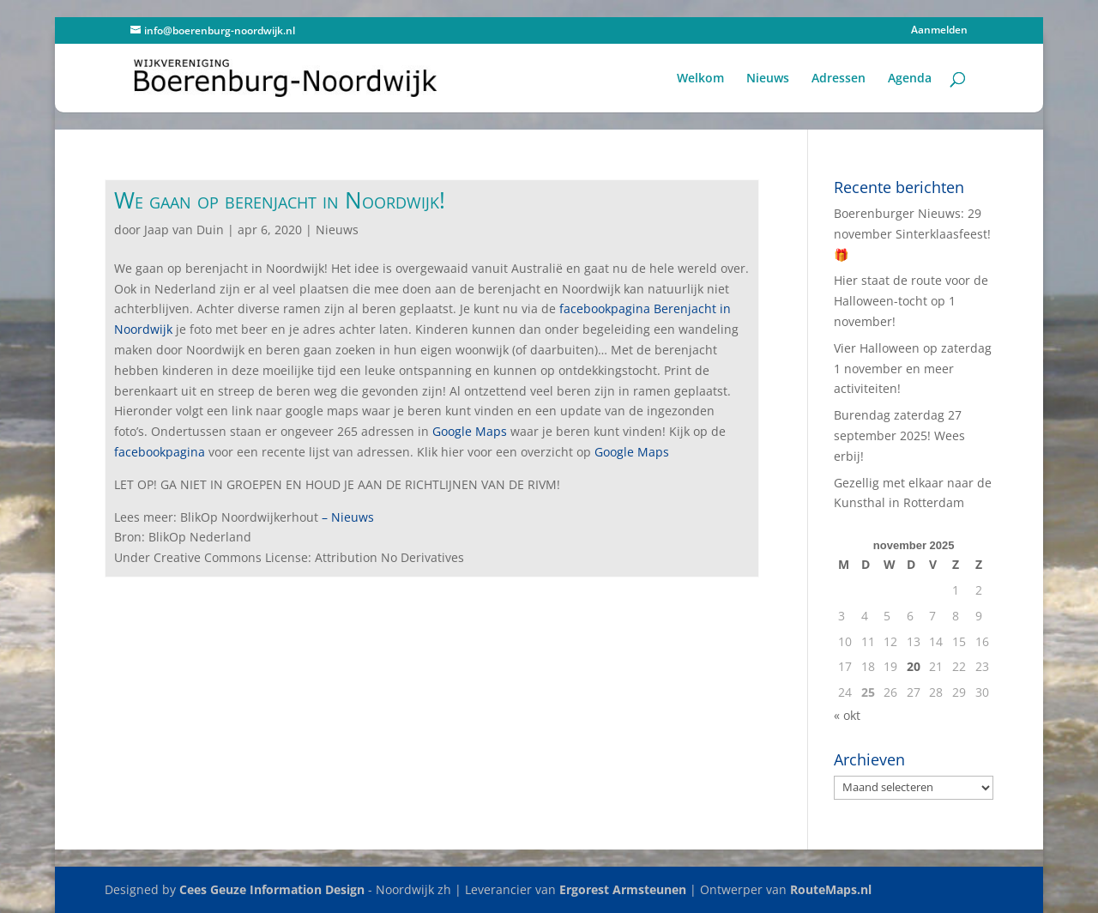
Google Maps (469, 431)
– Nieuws (348, 517)
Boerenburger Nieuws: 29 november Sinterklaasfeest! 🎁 (912, 234)
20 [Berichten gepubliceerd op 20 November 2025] (913, 666)
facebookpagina (159, 452)
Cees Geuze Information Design (272, 889)
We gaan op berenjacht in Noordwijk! (279, 199)
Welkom (700, 79)
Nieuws (767, 79)
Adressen (838, 79)
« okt (847, 715)
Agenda (910, 79)
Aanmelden (939, 31)
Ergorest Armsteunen (622, 889)
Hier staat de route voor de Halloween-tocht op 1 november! (911, 301)
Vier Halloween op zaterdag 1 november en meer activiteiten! (913, 368)
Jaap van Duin (184, 229)
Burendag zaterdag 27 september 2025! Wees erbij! (899, 435)
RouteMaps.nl (831, 889)
